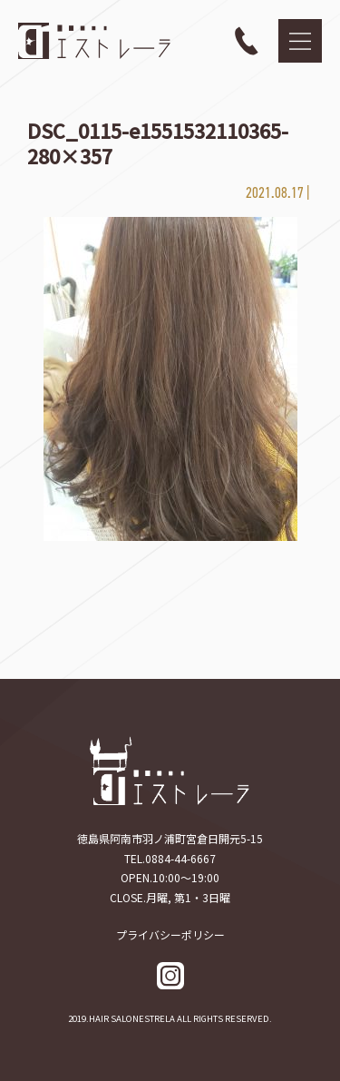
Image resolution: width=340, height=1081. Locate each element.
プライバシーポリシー (170, 934)
